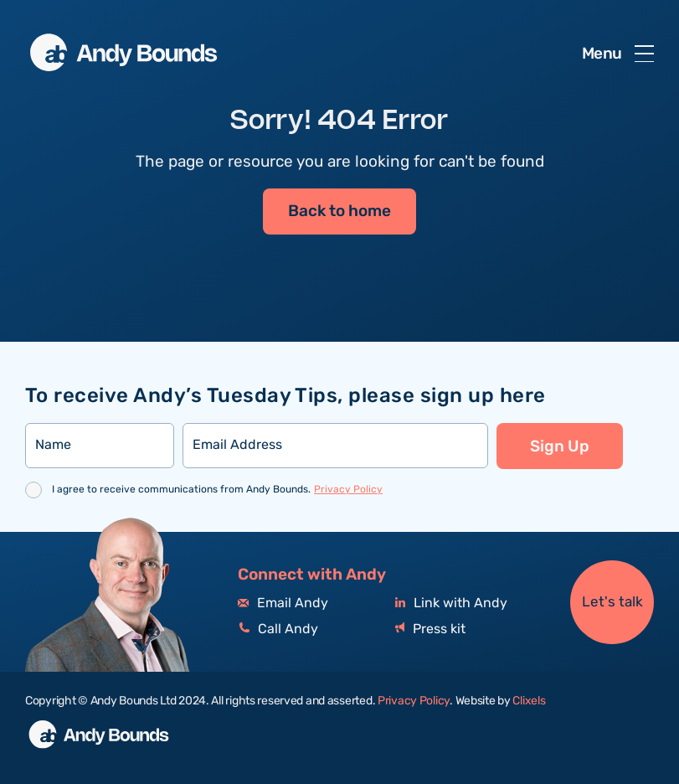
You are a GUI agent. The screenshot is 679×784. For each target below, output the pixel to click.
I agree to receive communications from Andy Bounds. (217, 489)
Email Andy (283, 603)
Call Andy (278, 629)
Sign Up (559, 446)
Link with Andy (451, 603)
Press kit (430, 629)
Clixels (528, 701)
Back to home (339, 211)
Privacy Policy (348, 490)
